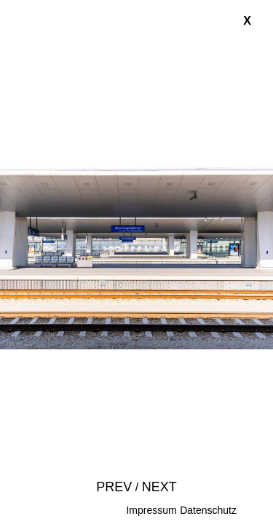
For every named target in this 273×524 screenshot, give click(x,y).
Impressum (151, 510)
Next (159, 487)
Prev (114, 487)
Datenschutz (208, 510)
